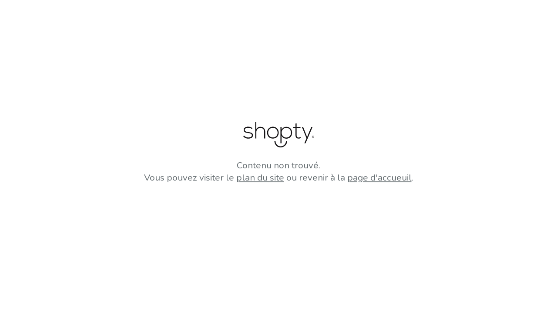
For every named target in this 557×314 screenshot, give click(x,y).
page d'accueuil (379, 177)
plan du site (260, 177)
